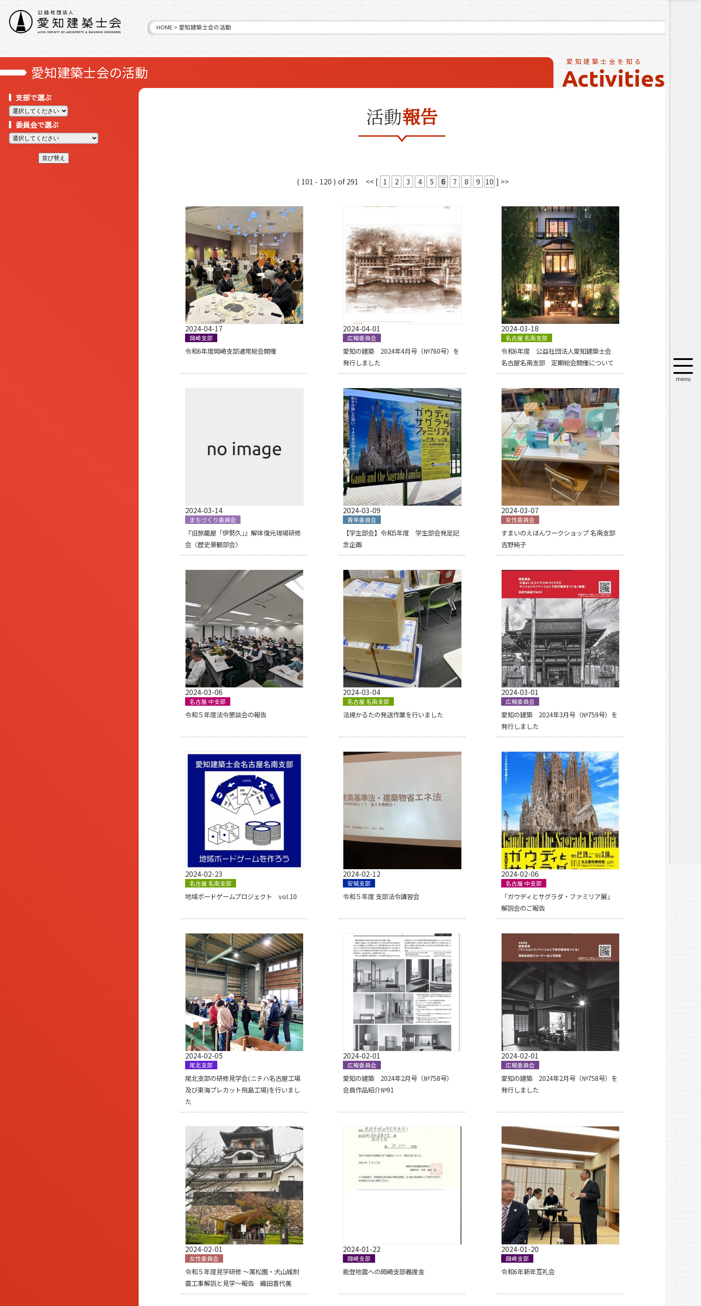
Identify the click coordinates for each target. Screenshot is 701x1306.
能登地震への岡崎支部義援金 (217, 986)
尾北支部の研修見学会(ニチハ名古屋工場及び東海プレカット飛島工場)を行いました (223, 827)
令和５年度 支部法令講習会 (452, 657)
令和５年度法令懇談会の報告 (454, 498)
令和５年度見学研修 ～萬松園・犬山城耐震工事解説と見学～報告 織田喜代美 (582, 827)
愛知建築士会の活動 (205, 27)
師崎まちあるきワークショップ (576, 986)
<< (371, 181)
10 (490, 181)
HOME (164, 27)
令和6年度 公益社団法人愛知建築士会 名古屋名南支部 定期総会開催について (460, 339)
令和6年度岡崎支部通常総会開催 (222, 328)
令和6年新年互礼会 (322, 986)
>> (505, 181)
